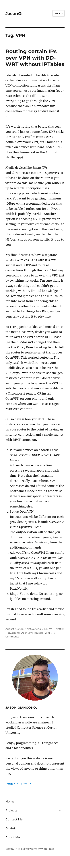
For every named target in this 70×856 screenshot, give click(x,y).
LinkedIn (12, 784)
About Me (12, 837)
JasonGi (14, 13)
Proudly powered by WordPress (36, 848)
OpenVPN (27, 632)
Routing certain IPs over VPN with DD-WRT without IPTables (34, 57)
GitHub (10, 828)
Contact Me (14, 819)
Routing (39, 632)
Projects (11, 810)
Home (10, 801)
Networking (34, 628)
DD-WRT (49, 628)
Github (26, 784)
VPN (47, 632)
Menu (59, 13)
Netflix (60, 628)
